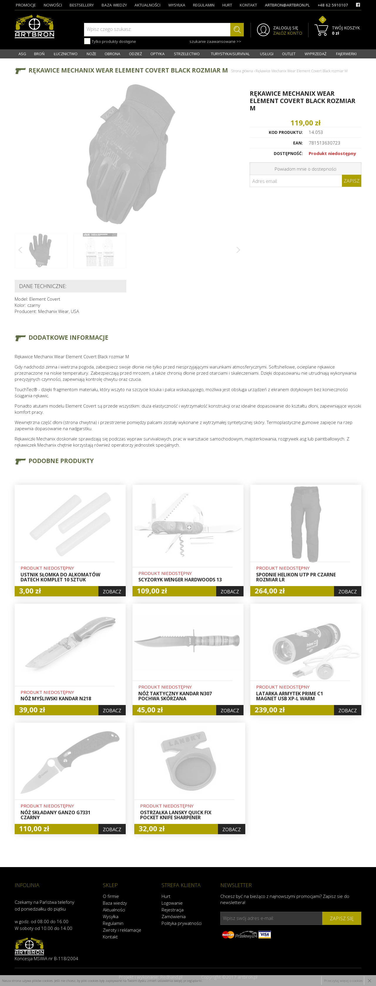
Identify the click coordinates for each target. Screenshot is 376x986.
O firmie (111, 896)
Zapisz (352, 181)
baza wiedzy (114, 5)
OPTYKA (157, 53)
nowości (53, 5)
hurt (227, 5)
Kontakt (110, 937)
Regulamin (113, 923)
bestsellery (82, 5)
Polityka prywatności (182, 923)
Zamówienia (174, 916)
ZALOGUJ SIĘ (285, 28)
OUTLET (289, 53)
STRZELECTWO (187, 53)
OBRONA (112, 53)
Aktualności (114, 910)
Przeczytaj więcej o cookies (343, 980)
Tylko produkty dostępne (110, 41)
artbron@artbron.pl (287, 5)
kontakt (248, 5)
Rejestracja (173, 910)
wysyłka (176, 5)
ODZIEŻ (135, 53)
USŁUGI (266, 53)
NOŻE (91, 53)
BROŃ (39, 53)
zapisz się (342, 918)
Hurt (166, 896)
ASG (22, 53)
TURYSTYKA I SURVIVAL (230, 53)
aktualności (147, 5)
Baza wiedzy (115, 903)
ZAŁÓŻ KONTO (287, 33)
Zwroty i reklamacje (122, 930)
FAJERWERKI (346, 53)
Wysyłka (110, 916)
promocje (26, 5)
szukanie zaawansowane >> (215, 41)
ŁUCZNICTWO (66, 53)
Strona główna (242, 70)
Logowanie (172, 903)
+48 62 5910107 (333, 5)
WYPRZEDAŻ (315, 53)
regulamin (203, 5)
